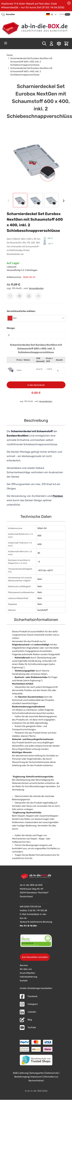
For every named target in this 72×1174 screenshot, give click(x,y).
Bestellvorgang (21, 1076)
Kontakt (23, 980)
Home (10, 55)
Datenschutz (51, 1073)
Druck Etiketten (27, 973)
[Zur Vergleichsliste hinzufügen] (19, 295)
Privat (62, 14)
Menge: (11, 328)
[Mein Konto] (51, 43)
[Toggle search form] (44, 43)
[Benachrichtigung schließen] (68, 3)
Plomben (58, 495)
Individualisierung (28, 976)
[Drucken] (28, 295)
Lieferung (23, 1073)
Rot (15, 318)
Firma (67, 14)
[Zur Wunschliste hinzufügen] (10, 295)
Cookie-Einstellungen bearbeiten (36, 988)
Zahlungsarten (36, 1073)
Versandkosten (36, 288)
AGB (15, 1073)
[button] (36, 158)
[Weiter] (63, 201)
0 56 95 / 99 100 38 (37, 910)
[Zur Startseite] (36, 27)
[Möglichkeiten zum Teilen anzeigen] (38, 295)
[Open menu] (5, 43)
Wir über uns (26, 969)
